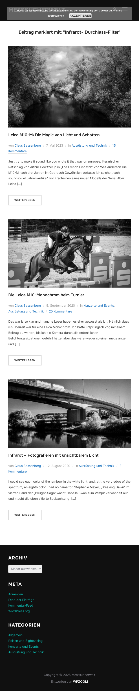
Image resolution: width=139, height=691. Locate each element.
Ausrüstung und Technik (89, 145)
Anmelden (15, 594)
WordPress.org (19, 611)
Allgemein (15, 635)
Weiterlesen (24, 200)
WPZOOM (80, 681)
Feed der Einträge (21, 600)
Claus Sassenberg (28, 145)
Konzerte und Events (99, 305)
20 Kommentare (60, 311)
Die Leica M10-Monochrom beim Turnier (46, 295)
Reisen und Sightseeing (25, 641)
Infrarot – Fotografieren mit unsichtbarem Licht (53, 455)
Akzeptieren (80, 15)
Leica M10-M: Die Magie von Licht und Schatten (54, 134)
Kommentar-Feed (20, 605)
